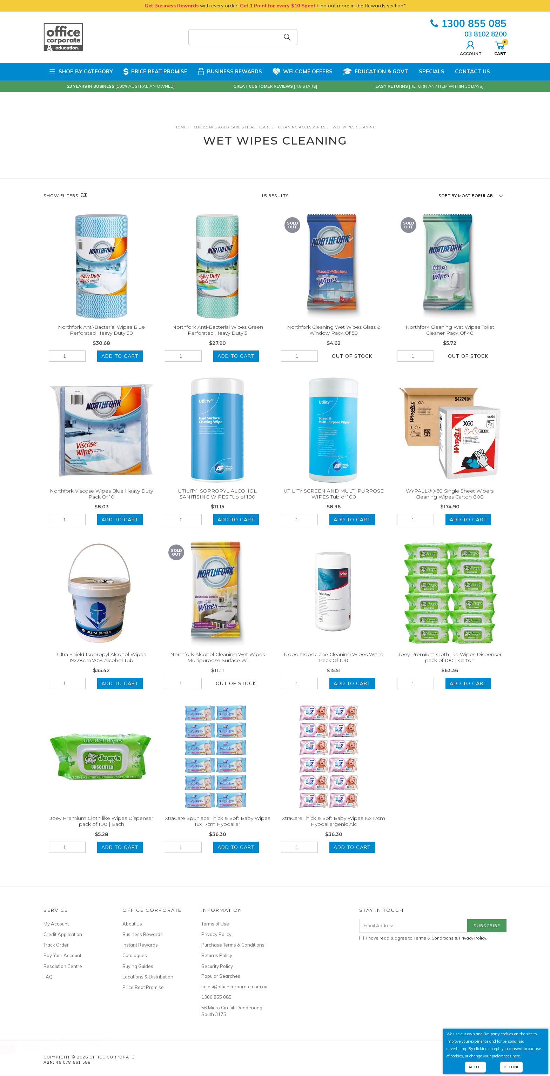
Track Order (56, 945)
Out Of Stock (352, 356)
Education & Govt (375, 71)
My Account (56, 924)
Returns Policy (216, 955)
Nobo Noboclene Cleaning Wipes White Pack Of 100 (333, 664)
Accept (475, 1067)
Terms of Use (215, 924)
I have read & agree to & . (423, 938)
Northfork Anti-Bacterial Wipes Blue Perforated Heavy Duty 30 (101, 330)
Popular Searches (220, 976)
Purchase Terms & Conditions (232, 945)
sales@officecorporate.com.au (232, 986)
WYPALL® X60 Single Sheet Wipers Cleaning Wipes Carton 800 (450, 500)
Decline (511, 1067)
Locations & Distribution (147, 977)
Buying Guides (137, 966)
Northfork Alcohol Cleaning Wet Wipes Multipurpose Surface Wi (217, 664)
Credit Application (62, 934)
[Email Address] (413, 926)
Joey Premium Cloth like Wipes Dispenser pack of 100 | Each (101, 828)
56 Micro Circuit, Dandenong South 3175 (231, 1011)
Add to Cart (120, 356)
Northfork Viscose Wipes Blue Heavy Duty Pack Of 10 (101, 500)
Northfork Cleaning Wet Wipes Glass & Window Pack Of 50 (334, 330)
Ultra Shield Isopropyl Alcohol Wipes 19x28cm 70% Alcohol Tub (101, 664)
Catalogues (134, 955)
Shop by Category (81, 71)
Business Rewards (230, 71)
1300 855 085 (468, 23)
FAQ (48, 977)
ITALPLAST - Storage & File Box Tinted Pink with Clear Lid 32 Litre (67, 1046)
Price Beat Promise (155, 71)
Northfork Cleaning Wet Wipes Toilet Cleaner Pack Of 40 (449, 330)
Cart (500, 47)
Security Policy (217, 966)
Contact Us (472, 71)
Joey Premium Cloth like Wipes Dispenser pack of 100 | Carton (450, 664)
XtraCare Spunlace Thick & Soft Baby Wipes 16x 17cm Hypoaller (217, 828)
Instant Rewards (140, 945)
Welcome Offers (303, 69)
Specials (431, 71)
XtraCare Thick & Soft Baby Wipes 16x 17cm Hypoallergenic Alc (333, 828)
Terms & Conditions (434, 938)
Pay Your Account (62, 955)
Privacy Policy (216, 934)
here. (516, 1056)
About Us (132, 924)
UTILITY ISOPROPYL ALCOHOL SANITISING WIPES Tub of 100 (217, 500)
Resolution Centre (62, 966)
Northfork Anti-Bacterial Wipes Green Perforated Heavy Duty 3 (217, 330)
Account (471, 47)
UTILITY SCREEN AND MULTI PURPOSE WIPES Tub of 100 (334, 500)
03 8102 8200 (485, 34)
